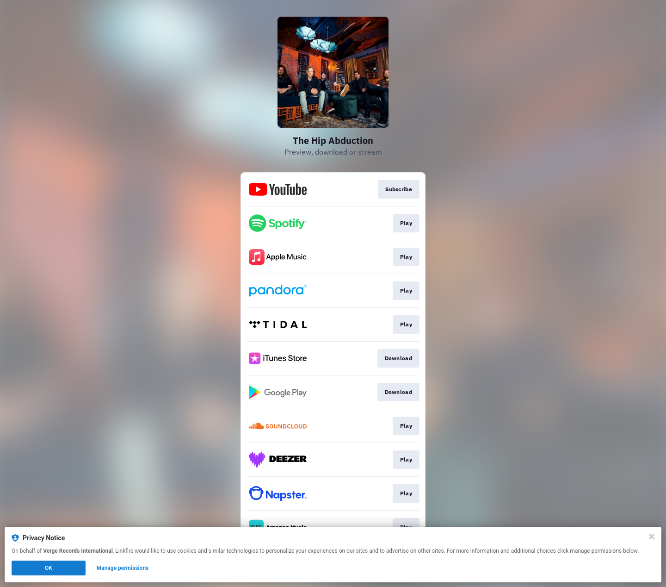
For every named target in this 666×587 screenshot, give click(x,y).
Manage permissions (123, 568)
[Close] (651, 536)
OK (48, 568)
